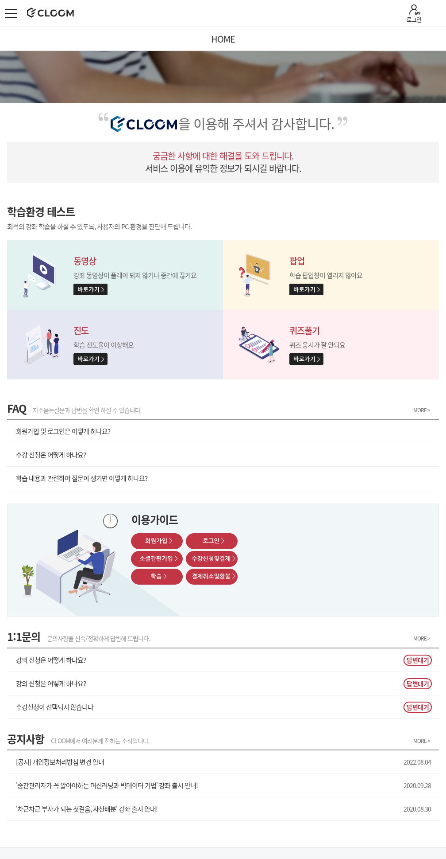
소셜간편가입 (159, 559)
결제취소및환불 (213, 576)
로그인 (414, 19)
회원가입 (158, 541)
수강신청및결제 (213, 559)
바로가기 (88, 290)
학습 (159, 576)
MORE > (421, 410)
